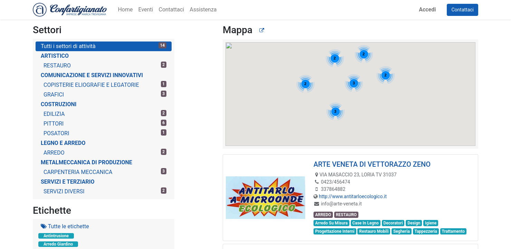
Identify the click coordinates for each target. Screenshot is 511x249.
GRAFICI (105, 94)
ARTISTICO (55, 56)
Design (413, 223)
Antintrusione (56, 235)
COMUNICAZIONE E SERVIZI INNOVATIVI (92, 75)
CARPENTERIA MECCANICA (105, 171)
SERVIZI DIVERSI (105, 191)
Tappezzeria (425, 231)
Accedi (427, 9)
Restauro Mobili (373, 231)
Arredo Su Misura (331, 223)
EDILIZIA (105, 113)
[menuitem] (125, 10)
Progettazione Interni (335, 231)
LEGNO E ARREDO (63, 143)
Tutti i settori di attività (103, 45)
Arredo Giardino (58, 244)
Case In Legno (365, 223)
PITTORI (105, 123)
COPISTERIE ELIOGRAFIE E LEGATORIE (105, 84)
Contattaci (462, 9)
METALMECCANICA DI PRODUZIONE (86, 162)
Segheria (401, 231)
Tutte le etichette (65, 226)
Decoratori (393, 223)
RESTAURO (105, 65)
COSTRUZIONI (58, 104)
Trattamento (453, 231)
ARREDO (105, 152)
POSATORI (105, 133)
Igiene (430, 223)
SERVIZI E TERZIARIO (67, 181)
